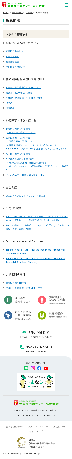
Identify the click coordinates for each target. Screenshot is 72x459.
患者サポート (17, 13)
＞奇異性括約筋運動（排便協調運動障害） (28, 162)
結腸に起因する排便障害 (18, 129)
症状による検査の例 (16, 67)
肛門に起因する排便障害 (18, 154)
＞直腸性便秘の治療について (21, 141)
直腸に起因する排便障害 (18, 138)
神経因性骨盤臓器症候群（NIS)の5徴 (24, 98)
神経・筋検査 (12, 56)
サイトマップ (36, 431)
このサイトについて (38, 427)
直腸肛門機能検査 (14, 51)
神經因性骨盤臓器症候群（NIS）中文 (24, 288)
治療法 (9, 103)
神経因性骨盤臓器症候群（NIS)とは (23, 87)
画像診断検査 (12, 61)
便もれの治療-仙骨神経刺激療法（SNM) (25, 175)
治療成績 (10, 108)
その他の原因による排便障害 (20, 159)
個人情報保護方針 (15, 427)
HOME (5, 13)
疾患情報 (29, 13)
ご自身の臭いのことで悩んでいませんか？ (27, 196)
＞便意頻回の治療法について (21, 132)
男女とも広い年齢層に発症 (19, 92)
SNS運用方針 (59, 427)
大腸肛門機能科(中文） (17, 283)
